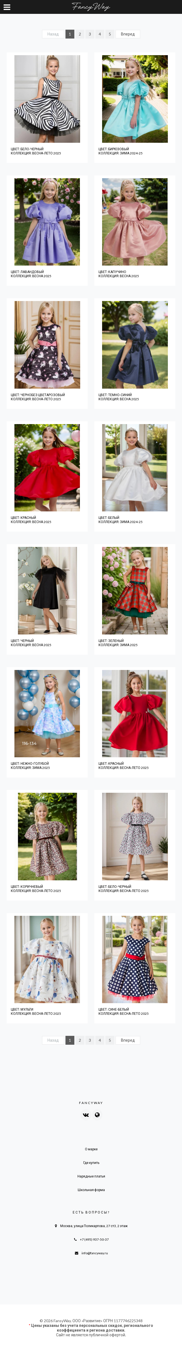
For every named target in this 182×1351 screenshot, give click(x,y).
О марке (91, 1149)
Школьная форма (91, 1190)
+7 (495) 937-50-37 (94, 1239)
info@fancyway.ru (95, 1253)
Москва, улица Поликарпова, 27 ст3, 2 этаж (94, 1226)
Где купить (91, 1163)
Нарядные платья (91, 1176)
